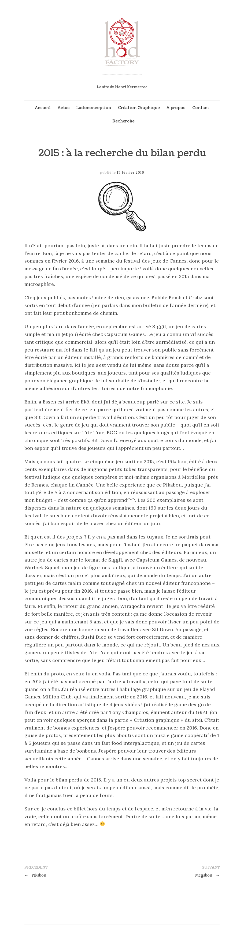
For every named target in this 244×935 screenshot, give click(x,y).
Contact (200, 107)
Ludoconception (93, 107)
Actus (63, 107)
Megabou (207, 875)
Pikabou (35, 875)
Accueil (43, 107)
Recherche (123, 121)
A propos (176, 107)
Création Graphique (139, 107)
